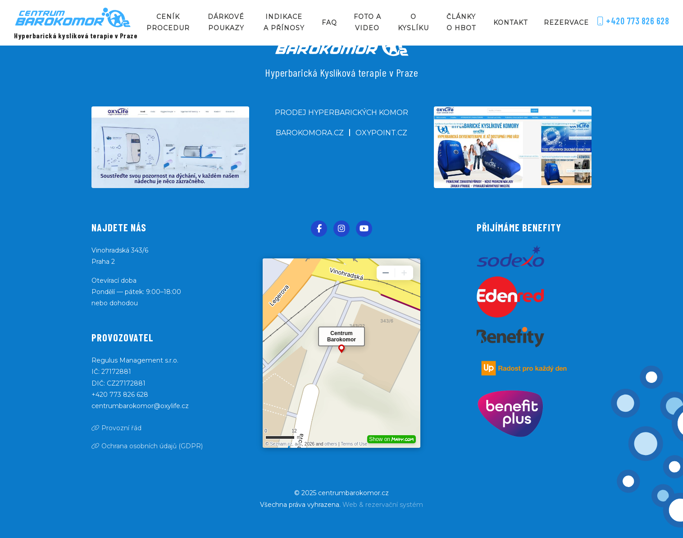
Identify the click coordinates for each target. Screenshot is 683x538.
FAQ (329, 22)
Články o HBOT (461, 22)
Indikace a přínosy (284, 22)
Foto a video (367, 22)
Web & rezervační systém (382, 505)
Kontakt (510, 22)
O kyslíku (413, 22)
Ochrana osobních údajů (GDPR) (147, 446)
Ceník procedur (168, 22)
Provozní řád (116, 428)
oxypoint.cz (381, 133)
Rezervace (566, 22)
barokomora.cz (310, 133)
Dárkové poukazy (226, 22)
